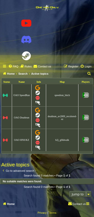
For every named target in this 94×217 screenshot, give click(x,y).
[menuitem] (13, 66)
